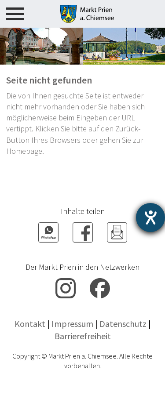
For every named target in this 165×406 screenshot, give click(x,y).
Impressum (72, 323)
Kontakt (30, 323)
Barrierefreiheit (83, 335)
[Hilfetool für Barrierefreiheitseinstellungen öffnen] (150, 217)
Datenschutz (123, 323)
